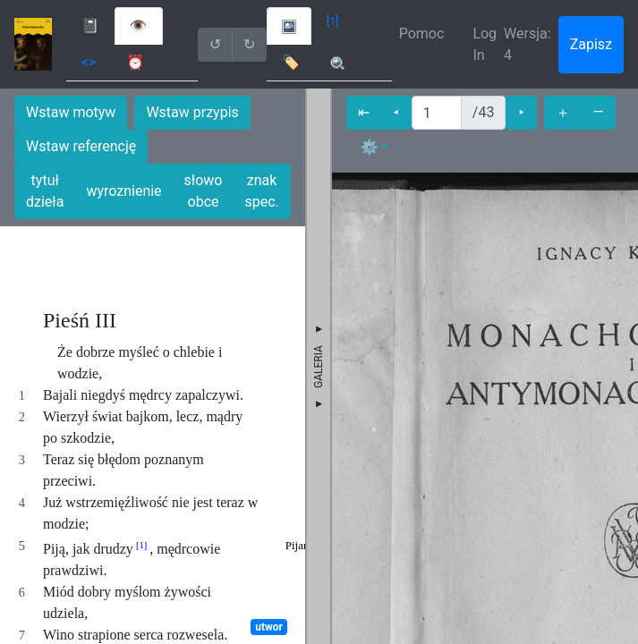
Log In (484, 44)
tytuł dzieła (45, 191)
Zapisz (591, 44)
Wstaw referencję (81, 146)
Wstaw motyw (70, 112)
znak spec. (261, 191)
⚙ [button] (370, 147)
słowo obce (203, 191)
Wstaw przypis (192, 112)
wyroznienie (123, 190)
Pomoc (422, 33)
